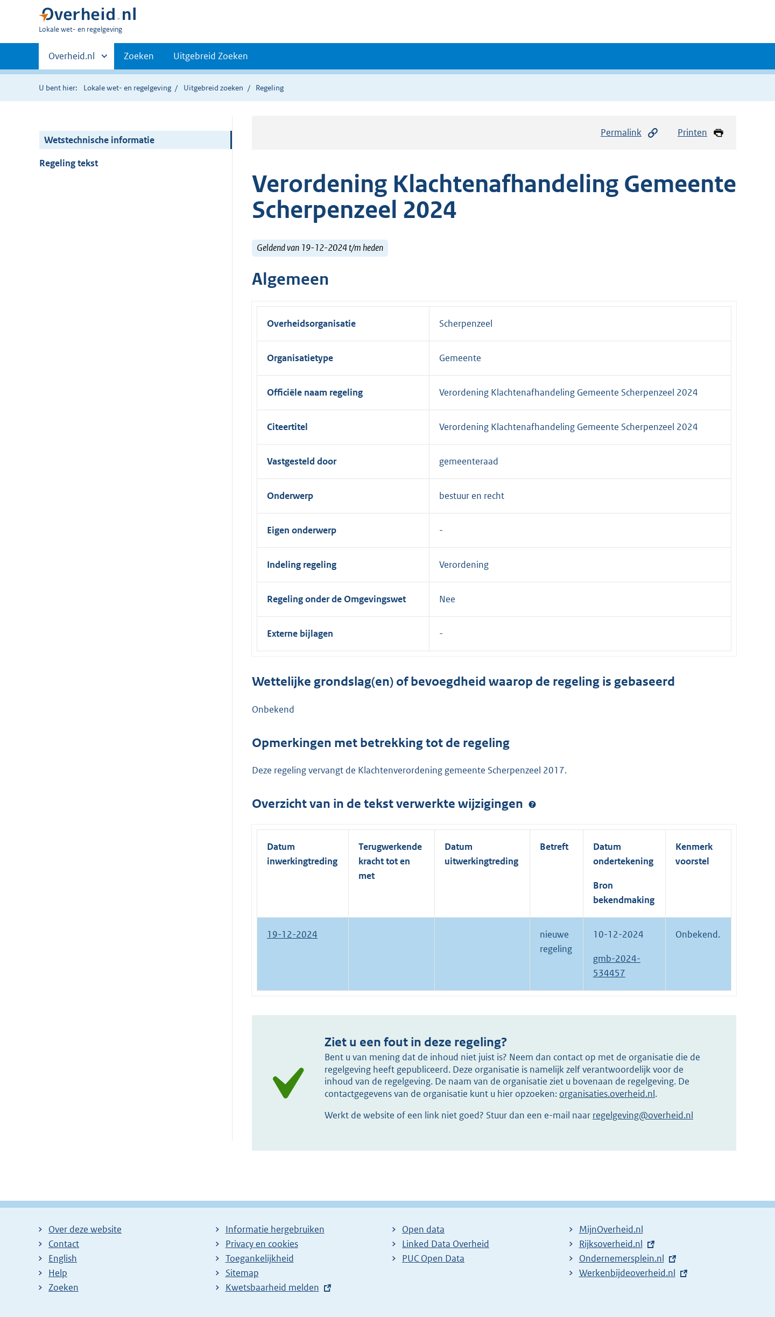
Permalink (630, 132)
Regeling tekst (68, 163)
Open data (423, 1229)
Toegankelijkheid (260, 1258)
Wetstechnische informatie (99, 140)
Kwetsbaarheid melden (272, 1287)
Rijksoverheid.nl (611, 1244)
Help (57, 1273)
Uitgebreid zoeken (213, 88)
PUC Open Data (433, 1258)
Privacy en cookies (262, 1244)
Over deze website (85, 1229)
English (62, 1258)
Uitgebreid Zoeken (210, 56)
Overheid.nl (71, 59)
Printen (701, 132)
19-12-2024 (292, 934)
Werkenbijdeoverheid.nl (627, 1273)
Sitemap (242, 1273)
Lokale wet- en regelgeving (127, 88)
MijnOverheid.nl (611, 1229)
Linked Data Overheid (445, 1244)
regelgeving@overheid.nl (643, 1115)
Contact (63, 1244)
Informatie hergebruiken (275, 1229)
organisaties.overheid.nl (607, 1094)
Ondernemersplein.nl (621, 1258)
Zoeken (139, 56)
